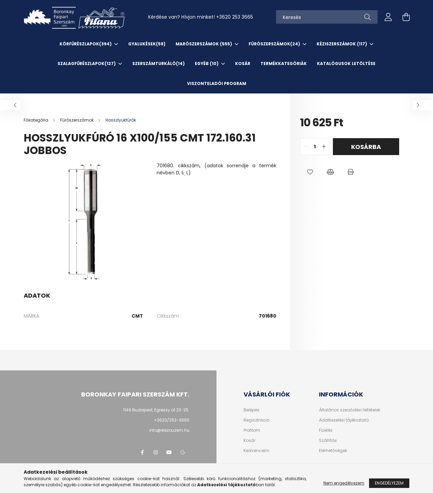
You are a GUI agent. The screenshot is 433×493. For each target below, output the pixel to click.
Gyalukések (146, 44)
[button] (310, 172)
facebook (142, 452)
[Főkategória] (36, 120)
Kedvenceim (256, 450)
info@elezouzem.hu (169, 430)
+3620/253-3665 (171, 420)
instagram (155, 452)
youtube (169, 452)
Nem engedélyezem (343, 486)
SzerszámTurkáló (158, 63)
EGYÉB (207, 63)
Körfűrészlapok (86, 44)
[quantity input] (315, 146)
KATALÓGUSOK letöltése (346, 63)
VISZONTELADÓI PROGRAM (216, 83)
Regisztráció (256, 420)
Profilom (252, 430)
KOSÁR (242, 63)
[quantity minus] (305, 147)
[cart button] (406, 17)
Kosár (249, 440)
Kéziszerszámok (342, 44)
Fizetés (326, 430)
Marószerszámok (204, 44)
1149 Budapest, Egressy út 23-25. (156, 410)
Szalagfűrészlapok (87, 63)
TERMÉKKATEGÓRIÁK (283, 63)
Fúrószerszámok (275, 44)
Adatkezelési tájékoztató (344, 420)
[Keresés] (327, 17)
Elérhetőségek (333, 450)
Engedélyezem (389, 486)
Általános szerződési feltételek (349, 410)
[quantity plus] (324, 147)
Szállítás (328, 440)
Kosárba (366, 147)
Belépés (251, 410)
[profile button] (388, 17)
